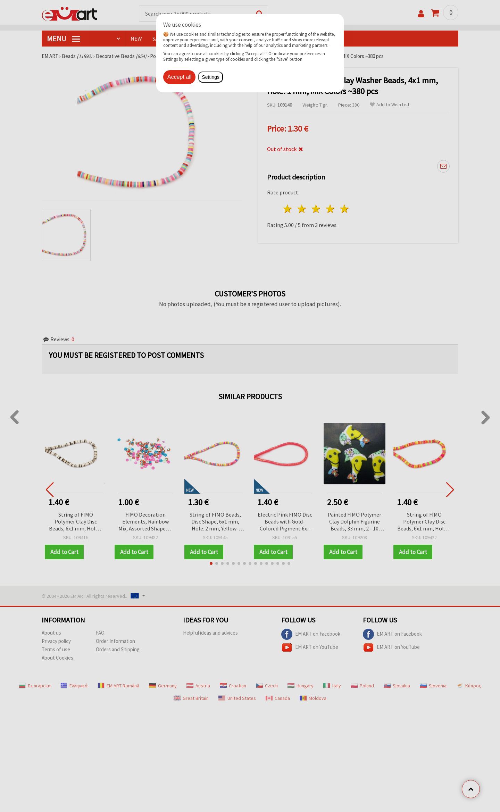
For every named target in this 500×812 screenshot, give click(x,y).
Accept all (179, 77)
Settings (210, 77)
